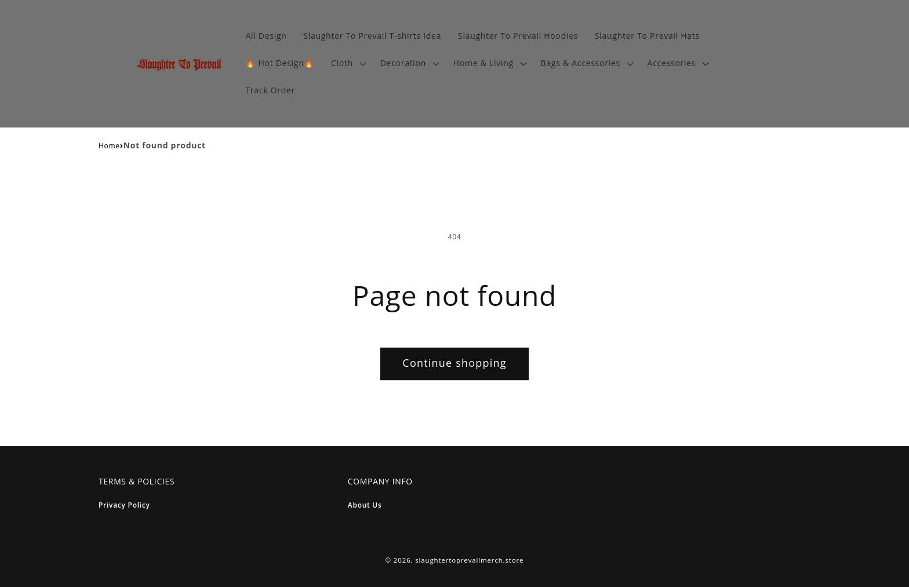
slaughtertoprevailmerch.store (469, 560)
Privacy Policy (124, 505)
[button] (347, 63)
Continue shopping (454, 363)
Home (109, 146)
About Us (365, 505)
